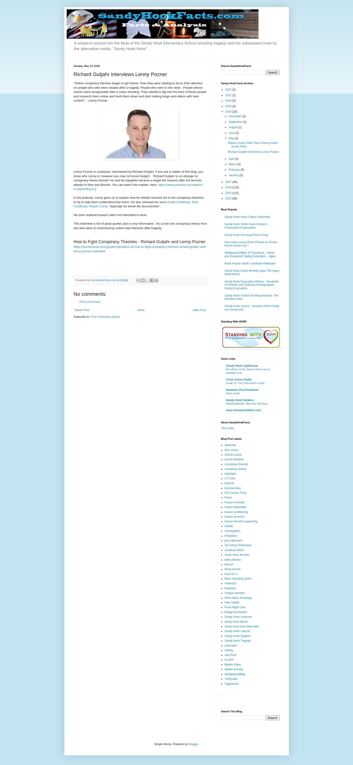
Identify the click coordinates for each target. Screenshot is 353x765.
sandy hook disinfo (236, 621)
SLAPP (229, 660)
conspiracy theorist (236, 464)
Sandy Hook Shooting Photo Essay (246, 235)
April (232, 159)
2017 (228, 182)
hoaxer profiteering (236, 512)
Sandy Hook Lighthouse (242, 365)
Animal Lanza (233, 454)
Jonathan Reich (234, 550)
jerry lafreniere (234, 540)
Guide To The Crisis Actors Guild (245, 383)
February (234, 169)
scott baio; (231, 645)
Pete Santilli (232, 602)
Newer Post (82, 310)
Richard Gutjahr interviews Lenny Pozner (253, 152)
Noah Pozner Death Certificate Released (250, 263)
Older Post (199, 310)
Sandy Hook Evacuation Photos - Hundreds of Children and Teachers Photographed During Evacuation (252, 285)
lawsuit (229, 564)
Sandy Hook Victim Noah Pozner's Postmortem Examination (246, 226)
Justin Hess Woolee (237, 554)
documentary (233, 488)
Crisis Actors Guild (238, 379)
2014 (228, 198)
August (233, 127)
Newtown (230, 588)
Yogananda (232, 683)
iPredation (231, 536)
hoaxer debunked (235, 507)
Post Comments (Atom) (105, 316)
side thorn (231, 655)
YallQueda (231, 679)
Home (141, 310)
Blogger (193, 744)
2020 (228, 100)
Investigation (232, 531)
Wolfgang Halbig (235, 674)
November (235, 116)
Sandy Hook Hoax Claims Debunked (247, 217)
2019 (228, 106)
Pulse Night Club (235, 607)
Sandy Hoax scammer (238, 617)
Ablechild (230, 445)
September (236, 122)
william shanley (234, 669)
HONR (229, 526)
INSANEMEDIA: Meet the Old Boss (247, 403)
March (233, 164)
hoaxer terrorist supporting (241, 521)
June (232, 133)
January (234, 175)
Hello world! (233, 393)
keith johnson (233, 559)
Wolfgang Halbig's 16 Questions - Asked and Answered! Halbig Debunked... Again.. (251, 254)
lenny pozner (233, 569)
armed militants (234, 459)
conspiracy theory (236, 469)
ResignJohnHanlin (236, 612)
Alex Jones (231, 450)
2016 (228, 187)
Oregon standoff (235, 593)
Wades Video (233, 664)
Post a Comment (90, 302)
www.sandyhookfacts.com (243, 410)
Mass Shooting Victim (238, 578)
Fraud (228, 497)
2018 (228, 111)
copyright (230, 473)
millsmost (230, 583)
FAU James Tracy (236, 492)
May (232, 138)
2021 (228, 95)
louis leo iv (231, 574)
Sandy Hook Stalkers (240, 400)
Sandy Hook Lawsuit (237, 631)
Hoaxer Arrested (235, 502)
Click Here (227, 428)
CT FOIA (230, 478)
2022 (228, 89)
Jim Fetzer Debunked (238, 545)
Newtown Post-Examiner (242, 390)
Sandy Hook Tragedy (238, 640)
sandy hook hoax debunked (242, 626)
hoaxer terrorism (235, 516)
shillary (229, 650)
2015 (228, 193)
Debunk (229, 483)
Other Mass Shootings (238, 598)
